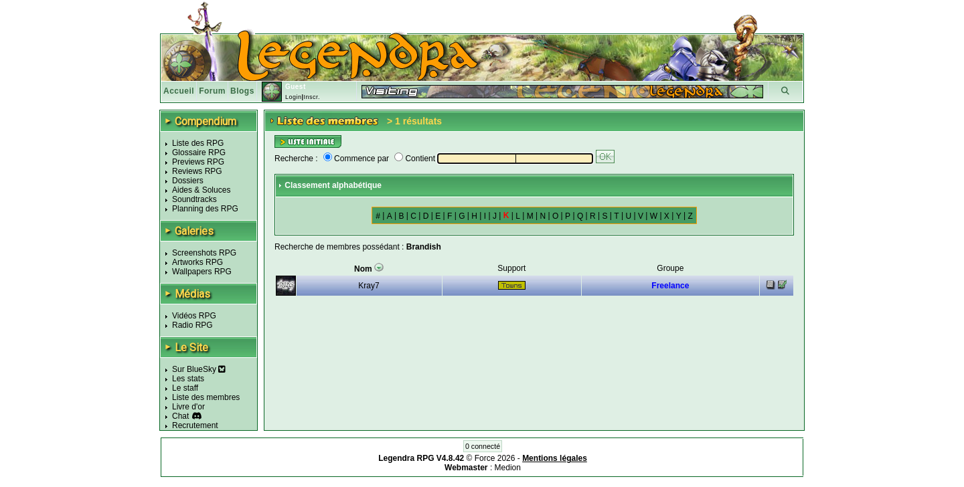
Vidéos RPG (194, 315)
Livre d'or (188, 406)
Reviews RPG (197, 171)
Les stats (188, 378)
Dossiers (188, 180)
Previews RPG (198, 162)
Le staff (185, 388)
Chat (180, 416)
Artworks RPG (197, 262)
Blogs (242, 91)
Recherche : (296, 158)
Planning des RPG (205, 208)
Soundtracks (194, 199)
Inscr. (311, 97)
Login (293, 97)
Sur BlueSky (199, 369)
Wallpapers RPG (202, 271)
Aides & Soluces (201, 190)
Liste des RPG (198, 143)
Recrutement (195, 425)
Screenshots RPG (204, 253)
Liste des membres (206, 397)
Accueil (178, 91)
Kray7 (368, 285)
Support (511, 268)
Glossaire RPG (199, 152)
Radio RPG (192, 325)
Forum (212, 91)
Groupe (670, 268)
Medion (508, 467)
